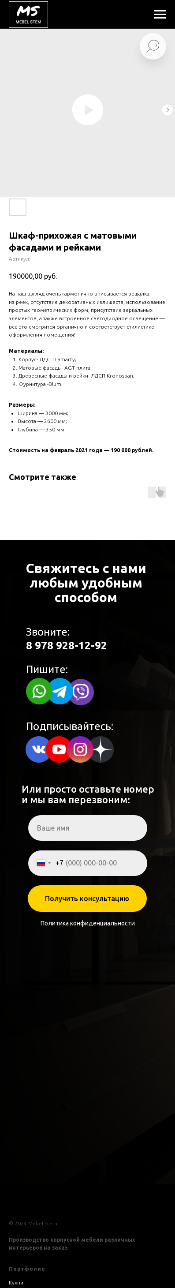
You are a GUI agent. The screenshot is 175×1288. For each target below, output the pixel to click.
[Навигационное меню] (160, 14)
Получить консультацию (87, 898)
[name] (88, 828)
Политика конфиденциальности (88, 923)
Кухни (16, 1282)
